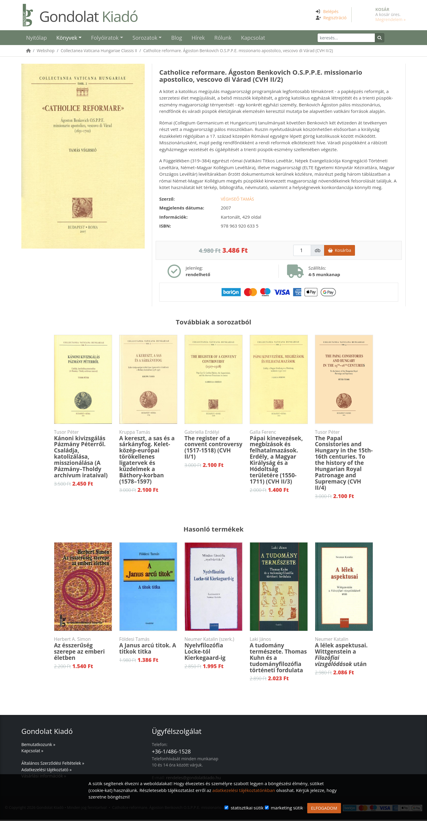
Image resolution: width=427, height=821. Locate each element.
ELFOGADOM (324, 808)
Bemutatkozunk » (38, 745)
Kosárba (339, 251)
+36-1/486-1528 (171, 752)
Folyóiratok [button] (105, 38)
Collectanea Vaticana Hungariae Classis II (99, 52)
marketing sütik (287, 808)
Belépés (331, 11)
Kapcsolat (253, 38)
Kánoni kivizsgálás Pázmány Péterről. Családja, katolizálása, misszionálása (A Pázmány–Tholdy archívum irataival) (83, 455)
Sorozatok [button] (145, 38)
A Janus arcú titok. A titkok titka (148, 647)
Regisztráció (335, 17)
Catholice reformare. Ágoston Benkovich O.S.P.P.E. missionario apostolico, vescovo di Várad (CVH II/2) (238, 52)
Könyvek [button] (66, 38)
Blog (176, 38)
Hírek (198, 38)
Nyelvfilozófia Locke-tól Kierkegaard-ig (213, 650)
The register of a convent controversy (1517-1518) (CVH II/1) (213, 446)
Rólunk (223, 38)
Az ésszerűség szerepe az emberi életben (83, 650)
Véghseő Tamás (237, 200)
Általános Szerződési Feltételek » (52, 764)
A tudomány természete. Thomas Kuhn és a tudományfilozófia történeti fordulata (279, 656)
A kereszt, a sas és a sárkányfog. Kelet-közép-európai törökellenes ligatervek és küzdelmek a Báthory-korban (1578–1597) (148, 458)
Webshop (46, 52)
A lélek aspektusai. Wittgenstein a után (344, 653)
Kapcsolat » (32, 752)
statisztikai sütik (247, 808)
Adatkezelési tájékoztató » (46, 771)
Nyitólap (36, 38)
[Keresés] (356, 38)
